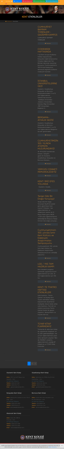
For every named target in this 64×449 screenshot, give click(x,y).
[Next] (35, 363)
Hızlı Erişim (9, 1)
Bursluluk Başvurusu (39, 1)
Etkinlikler (15, 21)
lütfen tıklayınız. (52, 447)
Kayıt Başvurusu (27, 1)
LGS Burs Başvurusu (52, 1)
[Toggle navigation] (2, 1)
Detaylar (48, 43)
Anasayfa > (9, 21)
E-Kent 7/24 (17, 1)
